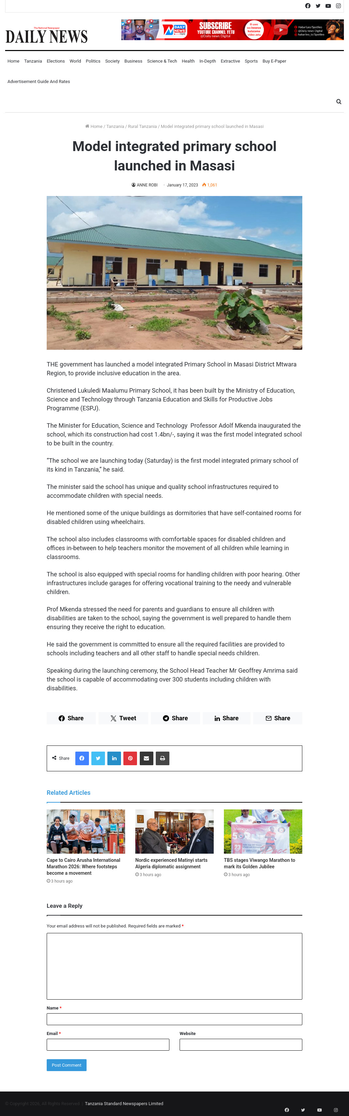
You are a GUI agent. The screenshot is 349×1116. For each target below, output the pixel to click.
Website (188, 1033)
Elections (56, 61)
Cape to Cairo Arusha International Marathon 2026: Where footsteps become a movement (83, 866)
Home (13, 61)
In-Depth (207, 61)
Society (112, 61)
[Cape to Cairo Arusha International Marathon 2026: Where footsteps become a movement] (86, 831)
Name (54, 1008)
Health (188, 61)
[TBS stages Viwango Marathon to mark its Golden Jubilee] (263, 831)
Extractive (230, 61)
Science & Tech (162, 61)
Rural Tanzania (142, 126)
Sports (251, 61)
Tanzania (33, 61)
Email (54, 1033)
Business (133, 61)
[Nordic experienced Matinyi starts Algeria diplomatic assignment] (174, 831)
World (75, 61)
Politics (93, 61)
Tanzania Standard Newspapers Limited (124, 1103)
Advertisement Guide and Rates (38, 81)
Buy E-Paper (274, 61)
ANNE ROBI (147, 185)
